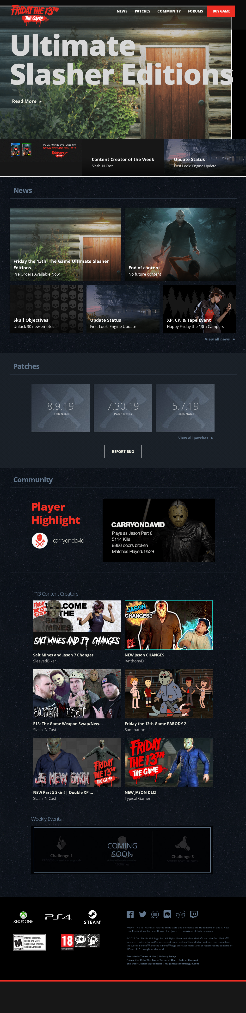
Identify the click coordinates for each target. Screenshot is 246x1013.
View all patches (193, 470)
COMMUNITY (164, 11)
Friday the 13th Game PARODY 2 (155, 755)
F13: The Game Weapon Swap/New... (68, 755)
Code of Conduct (188, 991)
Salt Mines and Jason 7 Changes (63, 686)
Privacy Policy (167, 987)
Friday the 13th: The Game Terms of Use (151, 991)
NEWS (117, 11)
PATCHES (138, 11)
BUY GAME (220, 11)
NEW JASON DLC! (140, 824)
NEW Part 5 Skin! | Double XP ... (63, 824)
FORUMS (191, 11)
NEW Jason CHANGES (144, 686)
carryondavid (69, 572)
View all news (217, 370)
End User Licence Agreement (144, 995)
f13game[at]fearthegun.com (182, 995)
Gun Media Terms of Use (141, 987)
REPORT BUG (123, 483)
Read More (24, 133)
